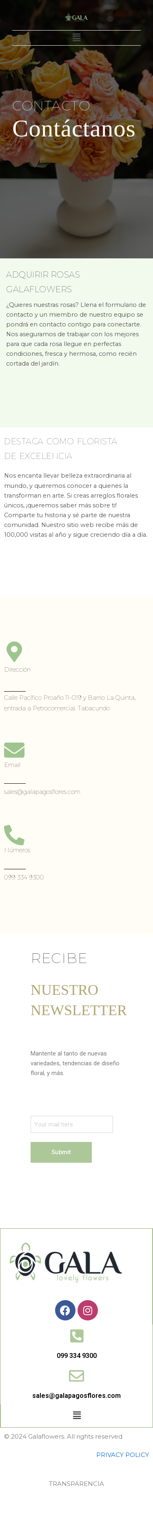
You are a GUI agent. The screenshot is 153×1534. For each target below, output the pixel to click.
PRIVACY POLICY (122, 1455)
